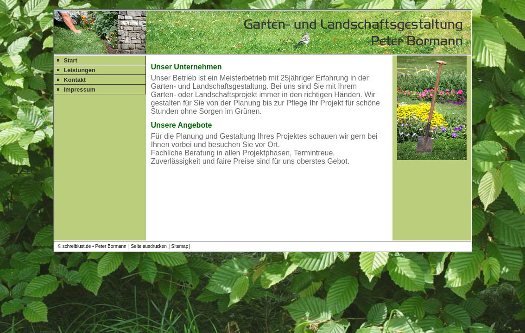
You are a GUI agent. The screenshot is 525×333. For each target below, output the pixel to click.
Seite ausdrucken (148, 246)
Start (70, 60)
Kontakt (75, 79)
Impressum (79, 89)
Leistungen (79, 70)
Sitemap (180, 246)
